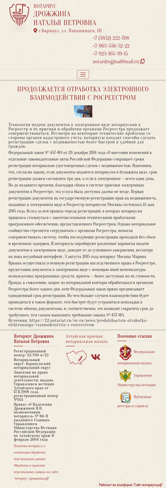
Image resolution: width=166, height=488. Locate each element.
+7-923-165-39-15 (110, 54)
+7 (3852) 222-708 (111, 38)
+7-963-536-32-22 (111, 46)
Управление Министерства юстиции (136, 378)
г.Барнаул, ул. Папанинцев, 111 (68, 31)
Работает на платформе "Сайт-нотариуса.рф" (131, 485)
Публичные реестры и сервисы (134, 399)
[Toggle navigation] (83, 74)
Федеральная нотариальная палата (136, 354)
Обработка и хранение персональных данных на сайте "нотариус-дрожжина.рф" (36, 472)
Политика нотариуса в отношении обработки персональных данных (30, 452)
